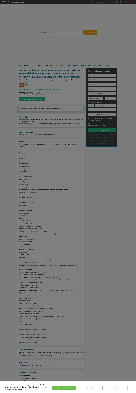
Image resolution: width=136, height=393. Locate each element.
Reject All (90, 388)
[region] (68, 387)
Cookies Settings (115, 388)
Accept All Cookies (64, 388)
